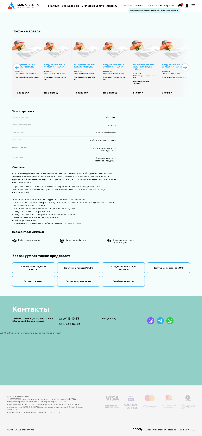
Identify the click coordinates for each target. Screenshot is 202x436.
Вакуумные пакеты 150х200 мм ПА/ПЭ (84, 65)
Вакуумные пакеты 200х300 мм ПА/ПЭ (114, 65)
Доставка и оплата (72, 223)
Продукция (53, 6)
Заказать (111, 6)
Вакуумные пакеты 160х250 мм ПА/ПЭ (54, 65)
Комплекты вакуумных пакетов (33, 267)
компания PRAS (187, 430)
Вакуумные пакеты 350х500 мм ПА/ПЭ (172, 65)
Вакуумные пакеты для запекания (123, 267)
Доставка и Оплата (92, 6)
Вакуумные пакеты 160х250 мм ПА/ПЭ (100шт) (143, 66)
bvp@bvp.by (169, 6)
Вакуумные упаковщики (78, 281)
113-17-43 (132, 6)
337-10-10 (152, 6)
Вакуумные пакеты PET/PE (78, 268)
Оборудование (70, 6)
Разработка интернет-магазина (160, 430)
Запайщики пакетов (123, 281)
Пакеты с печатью (33, 281)
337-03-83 (68, 324)
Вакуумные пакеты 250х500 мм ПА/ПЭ (25, 65)
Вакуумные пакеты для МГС (168, 268)
